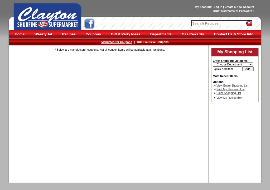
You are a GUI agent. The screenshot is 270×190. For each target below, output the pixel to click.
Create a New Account (239, 6)
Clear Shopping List (228, 92)
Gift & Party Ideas (125, 34)
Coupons (93, 34)
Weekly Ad (43, 34)
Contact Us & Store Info (234, 34)
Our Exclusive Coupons (152, 42)
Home (20, 34)
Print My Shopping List (230, 89)
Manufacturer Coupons (116, 42)
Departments (161, 34)
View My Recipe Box (229, 97)
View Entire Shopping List (232, 85)
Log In (218, 6)
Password (245, 10)
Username (228, 10)
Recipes (69, 34)
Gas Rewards (193, 34)
